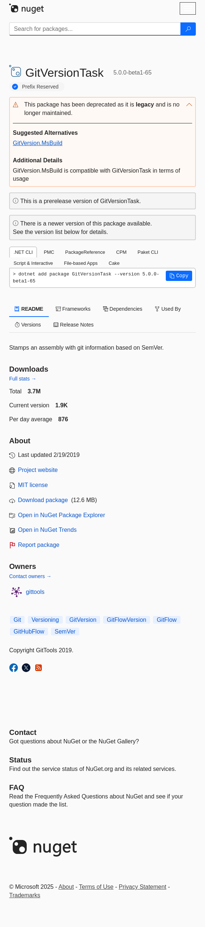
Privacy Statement (142, 887)
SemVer (65, 631)
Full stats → (22, 379)
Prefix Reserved (40, 87)
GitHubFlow (29, 631)
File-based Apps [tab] (81, 263)
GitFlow (166, 620)
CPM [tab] (121, 252)
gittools (35, 592)
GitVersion (82, 620)
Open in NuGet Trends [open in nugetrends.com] (47, 530)
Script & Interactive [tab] (33, 263)
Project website (38, 470)
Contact (22, 732)
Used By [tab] (168, 309)
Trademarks (24, 895)
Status (20, 760)
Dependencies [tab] (122, 309)
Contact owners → (30, 576)
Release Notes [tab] (74, 324)
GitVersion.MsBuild (37, 143)
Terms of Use (96, 887)
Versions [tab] (28, 324)
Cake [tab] (114, 263)
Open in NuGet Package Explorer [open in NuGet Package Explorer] (61, 515)
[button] (102, 109)
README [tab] (29, 309)
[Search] (188, 29)
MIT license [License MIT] (33, 485)
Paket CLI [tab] (148, 252)
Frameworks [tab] (73, 309)
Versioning (45, 620)
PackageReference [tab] (85, 252)
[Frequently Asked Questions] (16, 787)
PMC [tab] (49, 252)
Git (17, 620)
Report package (38, 545)
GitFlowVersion (126, 620)
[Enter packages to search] (95, 29)
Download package (43, 500)
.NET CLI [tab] (23, 252)
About (66, 887)
